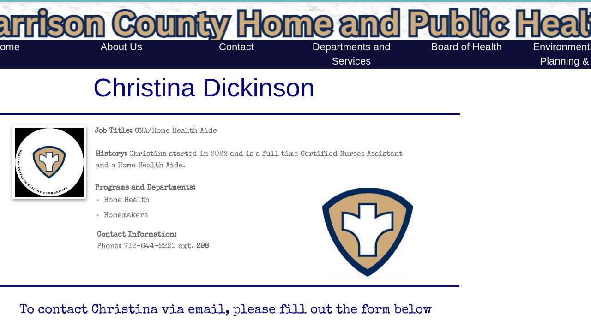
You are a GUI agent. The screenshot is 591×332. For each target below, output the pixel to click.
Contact (236, 47)
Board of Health (466, 47)
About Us (121, 47)
